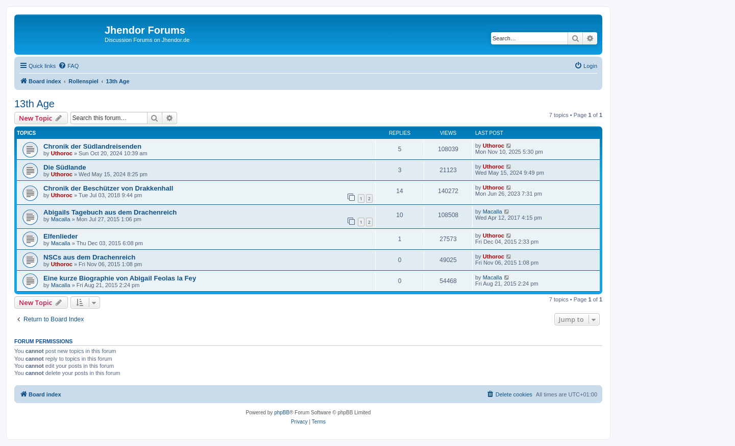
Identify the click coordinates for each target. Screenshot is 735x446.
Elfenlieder (60, 236)
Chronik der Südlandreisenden (92, 146)
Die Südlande (64, 167)
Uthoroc (61, 153)
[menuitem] (68, 66)
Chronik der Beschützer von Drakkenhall (108, 188)
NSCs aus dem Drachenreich (89, 257)
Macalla (60, 219)
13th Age (34, 103)
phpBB (281, 412)
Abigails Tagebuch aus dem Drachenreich (110, 212)
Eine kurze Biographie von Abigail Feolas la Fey (119, 278)
